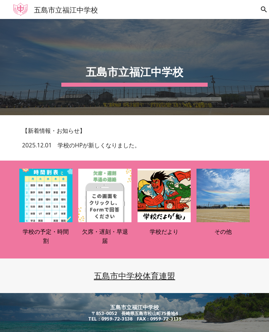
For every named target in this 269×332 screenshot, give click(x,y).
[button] (261, 9)
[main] (134, 67)
